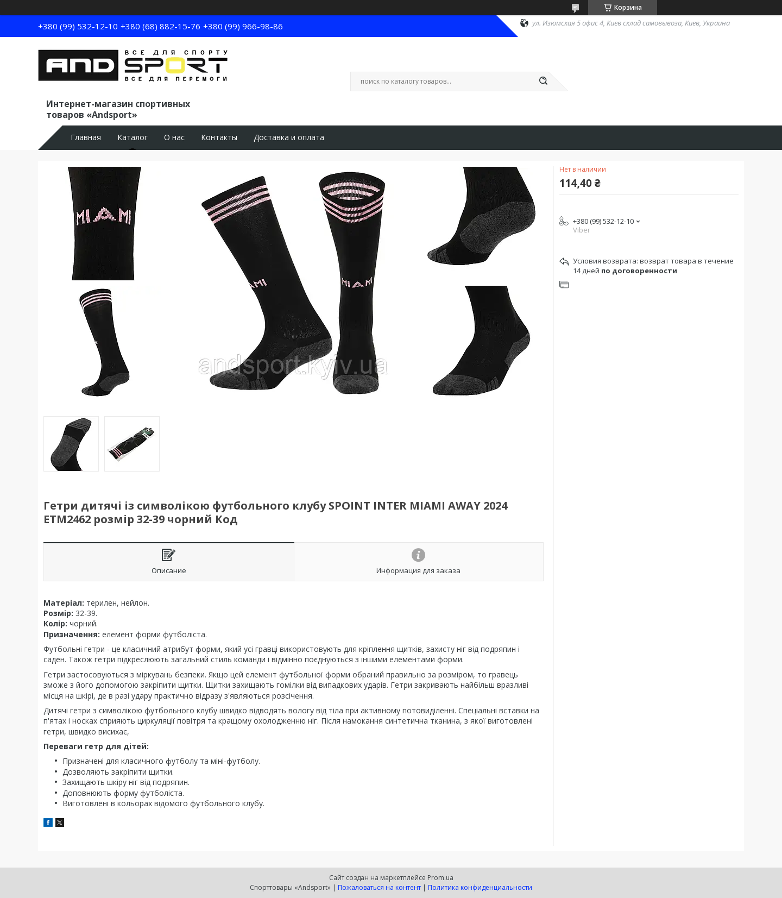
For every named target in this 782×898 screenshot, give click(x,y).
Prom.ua (440, 877)
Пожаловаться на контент (379, 887)
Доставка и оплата (289, 137)
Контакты (219, 137)
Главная (86, 137)
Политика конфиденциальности (480, 887)
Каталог (132, 137)
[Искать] (543, 81)
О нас (174, 137)
